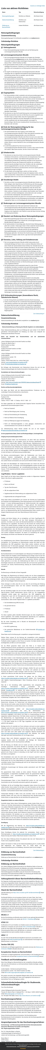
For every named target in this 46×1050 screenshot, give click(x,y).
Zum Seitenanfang (38, 313)
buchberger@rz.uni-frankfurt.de (15, 994)
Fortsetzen (23, 1048)
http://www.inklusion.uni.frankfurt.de (29, 995)
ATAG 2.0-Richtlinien (27, 926)
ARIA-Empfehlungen (15, 939)
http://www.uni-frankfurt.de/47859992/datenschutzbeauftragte (22, 382)
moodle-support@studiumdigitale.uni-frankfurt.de (20, 972)
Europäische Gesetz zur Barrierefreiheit (26, 956)
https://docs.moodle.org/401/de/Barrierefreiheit (26, 892)
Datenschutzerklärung (22, 1046)
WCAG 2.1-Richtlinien (28, 919)
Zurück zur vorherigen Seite (37, 6)
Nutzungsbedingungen (11, 1046)
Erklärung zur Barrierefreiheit (33, 1046)
